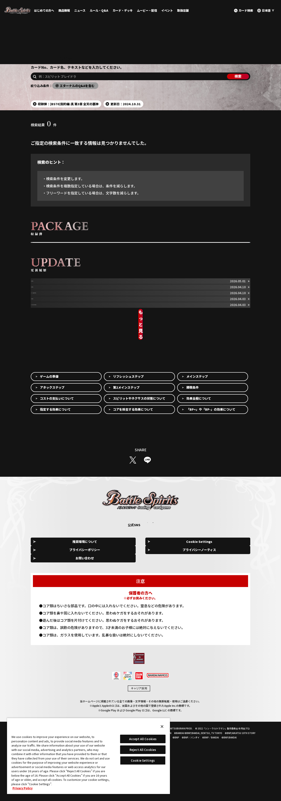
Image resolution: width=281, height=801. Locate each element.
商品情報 (64, 10)
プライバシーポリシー (142, 610)
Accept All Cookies (143, 739)
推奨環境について (53, 610)
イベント (167, 10)
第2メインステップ (126, 456)
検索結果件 (44, 139)
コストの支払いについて (57, 467)
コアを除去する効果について (133, 478)
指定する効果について (55, 478)
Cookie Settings (98, 611)
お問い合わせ (230, 610)
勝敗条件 (192, 456)
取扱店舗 (183, 10)
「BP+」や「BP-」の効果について (210, 478)
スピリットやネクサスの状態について (139, 467)
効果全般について (198, 467)
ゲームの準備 (49, 445)
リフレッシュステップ (128, 445)
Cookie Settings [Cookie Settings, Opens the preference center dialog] (143, 760)
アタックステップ (52, 456)
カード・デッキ (123, 10)
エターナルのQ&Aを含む (77, 100)
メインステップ (197, 445)
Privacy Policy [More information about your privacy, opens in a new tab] (22, 788)
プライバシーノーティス (186, 610)
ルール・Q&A (99, 10)
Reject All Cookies (143, 750)
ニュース (79, 10)
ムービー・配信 (147, 10)
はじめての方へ (44, 10)
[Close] (162, 726)
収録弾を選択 (43, 261)
